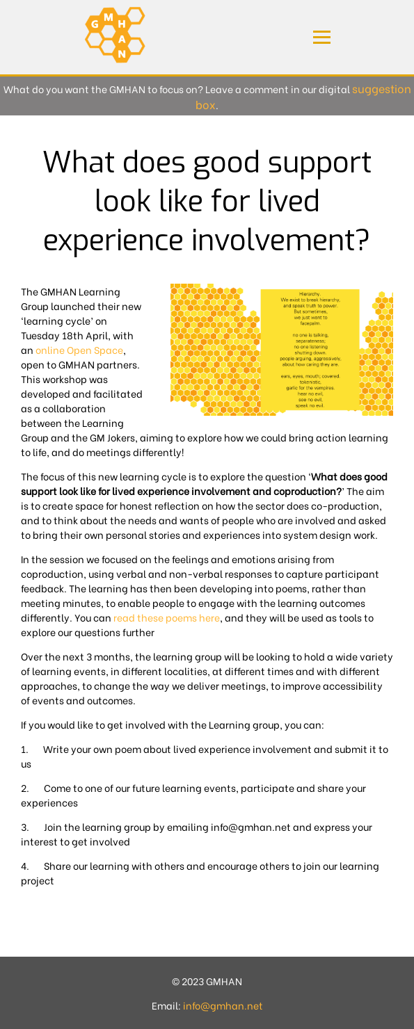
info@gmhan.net (223, 1005)
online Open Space (79, 349)
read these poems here (166, 617)
